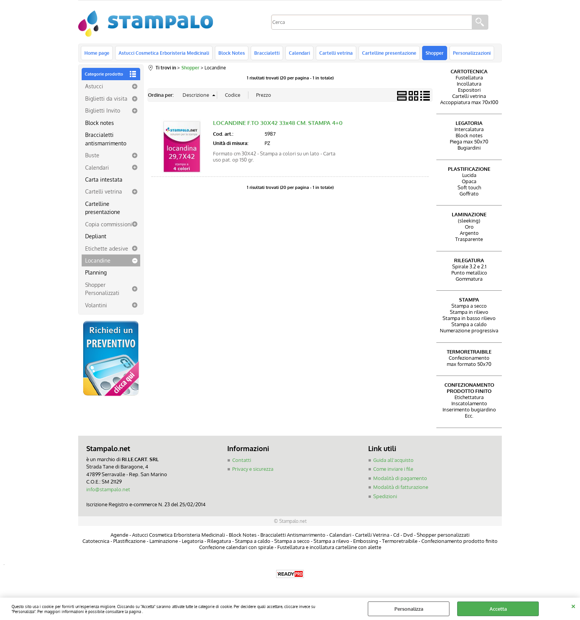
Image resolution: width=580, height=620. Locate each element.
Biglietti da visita (106, 98)
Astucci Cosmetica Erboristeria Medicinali (164, 53)
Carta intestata (103, 179)
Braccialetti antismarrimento (105, 138)
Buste (92, 155)
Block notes (99, 122)
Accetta (498, 609)
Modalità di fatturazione (400, 487)
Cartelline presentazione (389, 53)
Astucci (94, 86)
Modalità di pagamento (400, 478)
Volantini (96, 305)
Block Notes (231, 53)
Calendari (299, 53)
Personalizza (408, 609)
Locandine (98, 260)
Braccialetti (267, 53)
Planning (96, 272)
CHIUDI (573, 605)
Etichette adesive (106, 248)
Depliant (95, 235)
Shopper (435, 53)
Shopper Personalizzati (102, 288)
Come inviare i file (393, 469)
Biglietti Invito (102, 110)
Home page (96, 53)
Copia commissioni (108, 224)
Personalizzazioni (472, 53)
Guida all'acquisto (393, 460)
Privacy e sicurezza (252, 469)
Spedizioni (385, 496)
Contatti (241, 460)
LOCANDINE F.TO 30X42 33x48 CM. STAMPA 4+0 (278, 122)
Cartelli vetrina (336, 53)
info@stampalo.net (108, 489)
